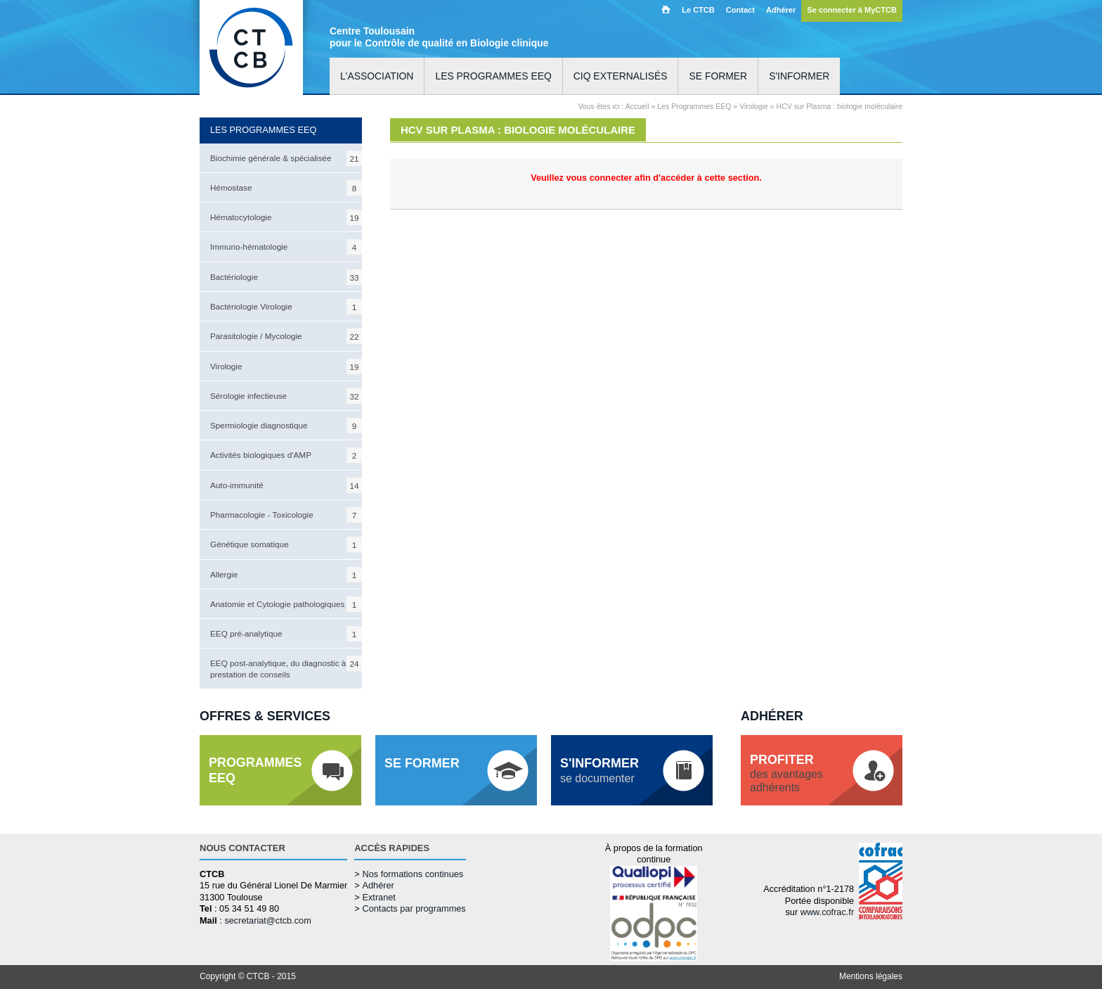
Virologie (286, 366)
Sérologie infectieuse (286, 396)
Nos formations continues (412, 874)
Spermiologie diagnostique (286, 425)
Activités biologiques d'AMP (286, 455)
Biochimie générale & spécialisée (286, 158)
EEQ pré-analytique (286, 634)
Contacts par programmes (413, 908)
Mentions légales (870, 976)
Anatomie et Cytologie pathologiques (286, 604)
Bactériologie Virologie (286, 306)
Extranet (378, 897)
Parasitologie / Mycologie (286, 336)
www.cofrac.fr (827, 912)
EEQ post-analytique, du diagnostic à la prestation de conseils (286, 667)
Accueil (665, 9)
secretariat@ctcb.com (267, 920)
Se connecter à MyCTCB (852, 10)
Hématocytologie (286, 217)
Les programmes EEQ (493, 76)
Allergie (286, 574)
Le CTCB (698, 10)
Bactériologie (286, 277)
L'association (376, 76)
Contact (740, 10)
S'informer (799, 76)
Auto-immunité (286, 485)
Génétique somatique (286, 544)
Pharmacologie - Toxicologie (286, 515)
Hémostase (286, 188)
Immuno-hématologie (286, 247)
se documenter (599, 770)
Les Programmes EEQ (694, 106)
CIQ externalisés (620, 76)
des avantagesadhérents (786, 773)
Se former (718, 76)
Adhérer (781, 10)
